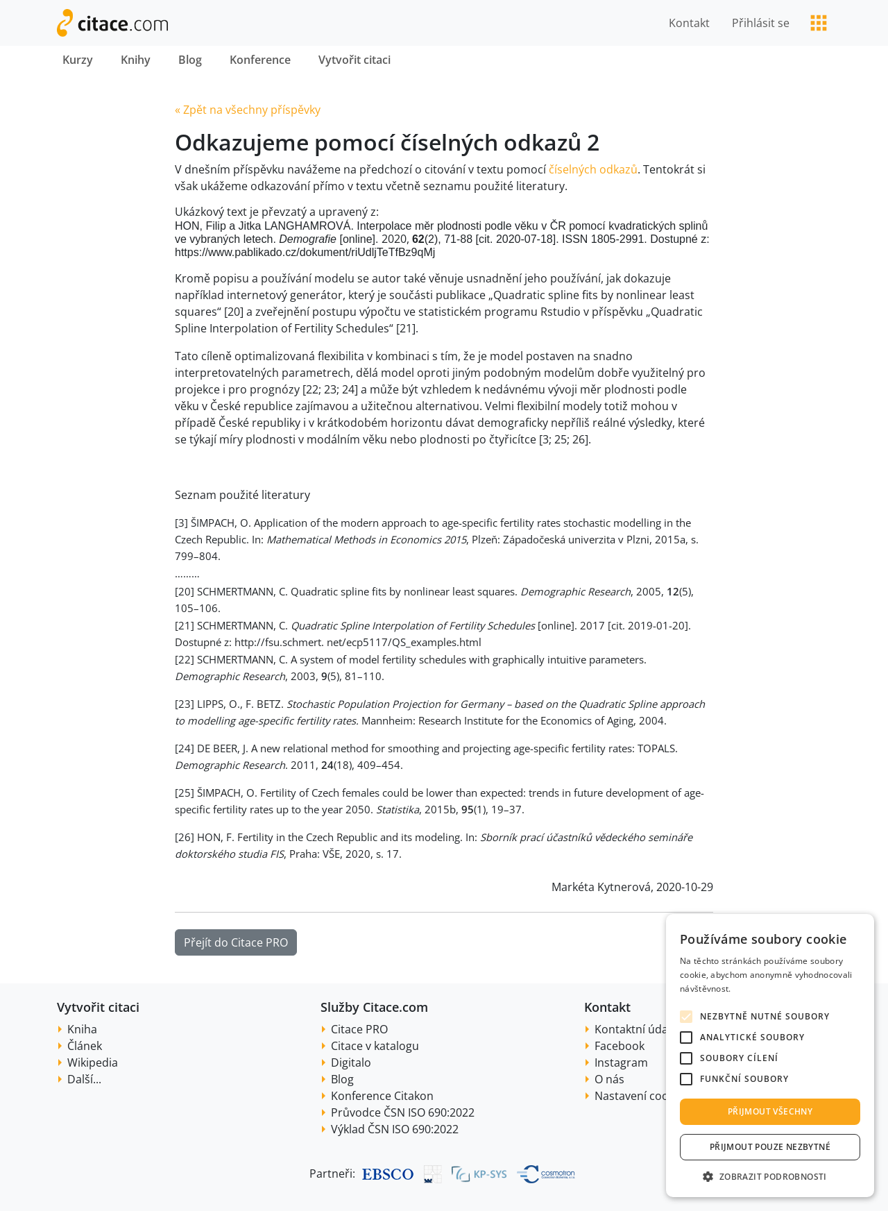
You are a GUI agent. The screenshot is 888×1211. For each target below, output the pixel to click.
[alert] (770, 1055)
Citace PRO (359, 1029)
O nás (609, 1079)
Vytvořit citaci (354, 59)
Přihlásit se (760, 23)
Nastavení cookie (639, 1095)
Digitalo (351, 1062)
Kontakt (689, 23)
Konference (260, 59)
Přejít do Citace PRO (236, 942)
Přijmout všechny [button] (770, 1111)
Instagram (621, 1062)
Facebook (619, 1045)
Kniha (82, 1029)
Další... (84, 1079)
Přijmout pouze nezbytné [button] (770, 1147)
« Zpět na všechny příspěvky (248, 109)
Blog (190, 59)
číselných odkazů (593, 169)
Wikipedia (92, 1062)
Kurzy (77, 59)
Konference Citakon (382, 1095)
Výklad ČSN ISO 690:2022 (395, 1129)
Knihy (136, 59)
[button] (770, 1176)
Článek (84, 1045)
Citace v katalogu (375, 1045)
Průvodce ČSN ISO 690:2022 (403, 1112)
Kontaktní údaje (636, 1029)
